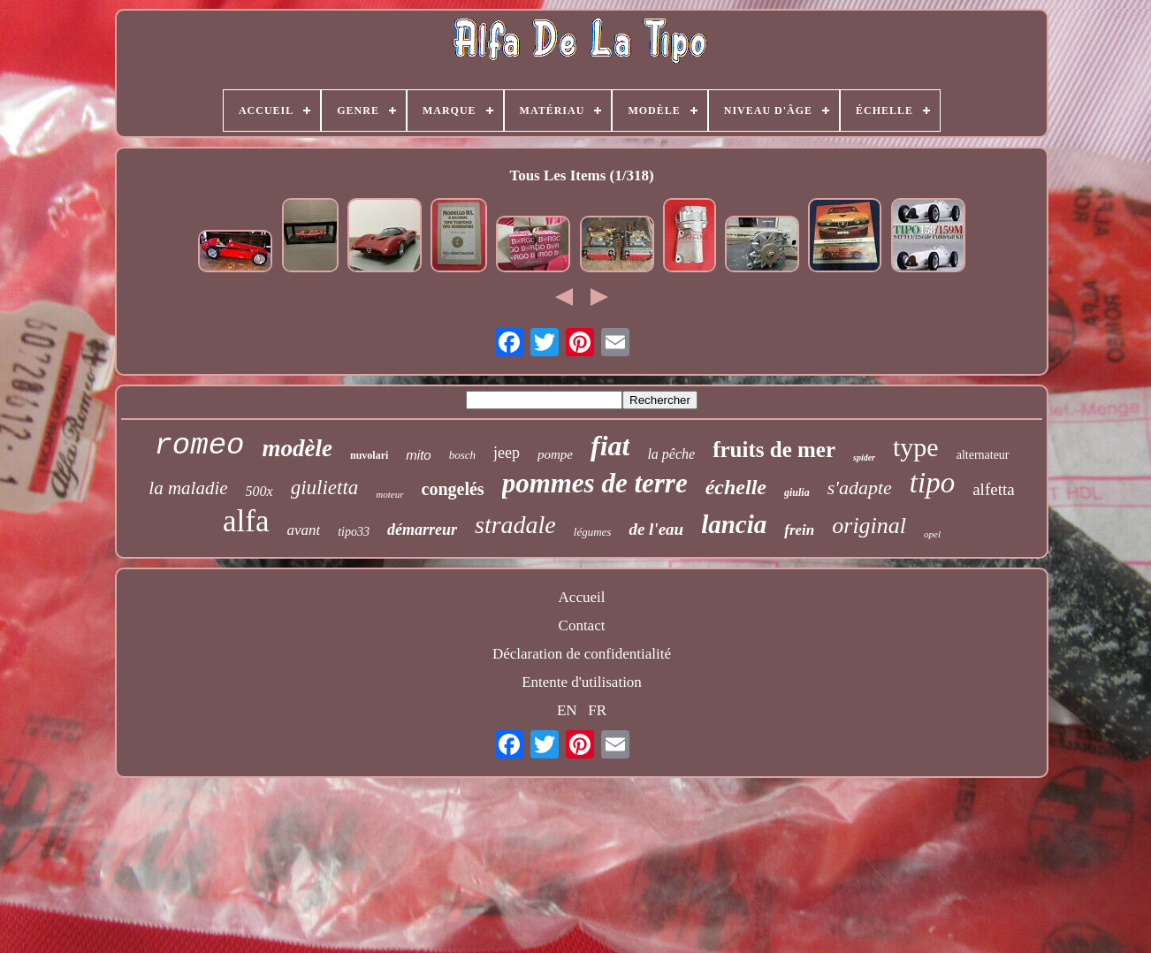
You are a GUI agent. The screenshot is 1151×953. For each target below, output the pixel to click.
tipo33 (354, 531)
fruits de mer (774, 449)
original (869, 525)
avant (303, 530)
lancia (733, 524)
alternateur (983, 454)
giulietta (325, 487)
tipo (932, 483)
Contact (582, 625)
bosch (462, 454)
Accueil (582, 597)
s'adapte (859, 487)
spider (864, 457)
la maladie (188, 488)
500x (259, 491)
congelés (453, 489)
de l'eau (656, 529)
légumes (593, 531)
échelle (735, 487)
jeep (506, 452)
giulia (797, 492)
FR (597, 710)
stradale (515, 524)
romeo (199, 445)
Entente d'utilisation (582, 682)
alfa (246, 521)
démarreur (422, 529)
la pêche (671, 453)
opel (932, 534)
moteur (389, 494)
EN (567, 710)
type (916, 446)
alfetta (993, 489)
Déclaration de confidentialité (581, 653)
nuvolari (369, 455)
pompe (555, 454)
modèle (297, 448)
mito (418, 454)
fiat (610, 445)
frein (799, 530)
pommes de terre (595, 483)
